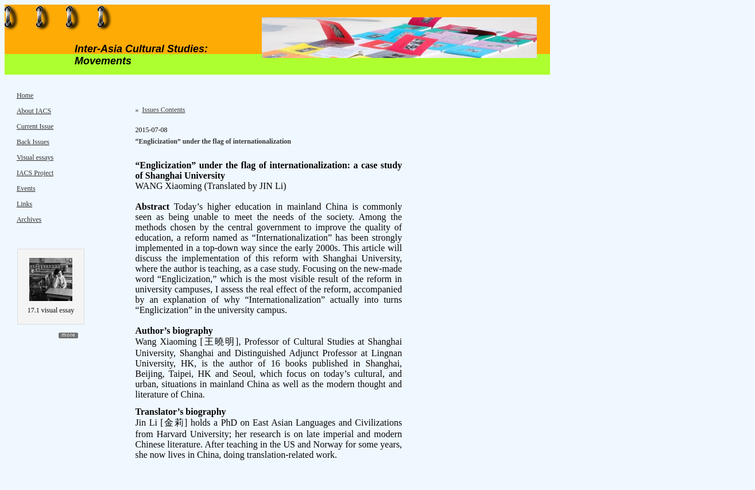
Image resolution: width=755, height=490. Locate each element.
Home (25, 95)
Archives (29, 219)
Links (24, 204)
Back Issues (33, 142)
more (68, 335)
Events (26, 188)
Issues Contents (163, 110)
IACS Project (35, 173)
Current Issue (35, 126)
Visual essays (35, 157)
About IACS (34, 111)
